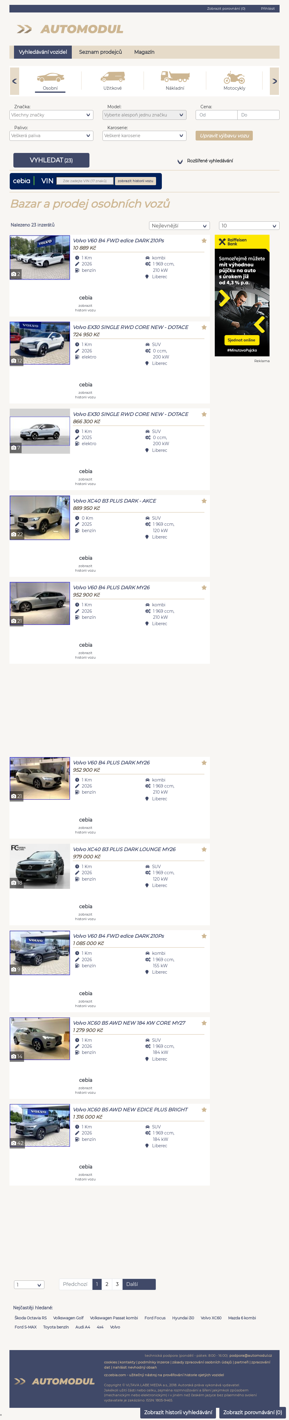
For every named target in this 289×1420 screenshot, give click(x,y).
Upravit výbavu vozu (224, 136)
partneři (242, 1362)
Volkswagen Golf (68, 1318)
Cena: (206, 106)
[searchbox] (52, 115)
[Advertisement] (109, 711)
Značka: (22, 106)
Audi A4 (82, 1327)
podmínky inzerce (153, 1362)
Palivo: (21, 127)
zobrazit (85, 307)
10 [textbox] (224, 226)
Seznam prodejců (100, 52)
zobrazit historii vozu (135, 181)
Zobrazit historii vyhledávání (178, 1412)
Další (132, 1284)
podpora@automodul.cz (250, 1355)
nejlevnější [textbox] (165, 226)
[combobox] (51, 115)
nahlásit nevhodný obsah (135, 1367)
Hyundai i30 (183, 1318)
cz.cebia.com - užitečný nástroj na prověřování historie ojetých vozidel (164, 1375)
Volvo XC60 (211, 1318)
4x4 (100, 1327)
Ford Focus (154, 1318)
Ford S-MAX (26, 1327)
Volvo (115, 1327)
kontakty (127, 1362)
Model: (114, 106)
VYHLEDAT (51, 160)
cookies (110, 1362)
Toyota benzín (56, 1327)
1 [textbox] (18, 1285)
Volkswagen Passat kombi (114, 1318)
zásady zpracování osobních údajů (202, 1362)
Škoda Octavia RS (31, 1318)
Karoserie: (117, 127)
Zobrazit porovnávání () (252, 1412)
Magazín (144, 52)
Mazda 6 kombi (242, 1318)
